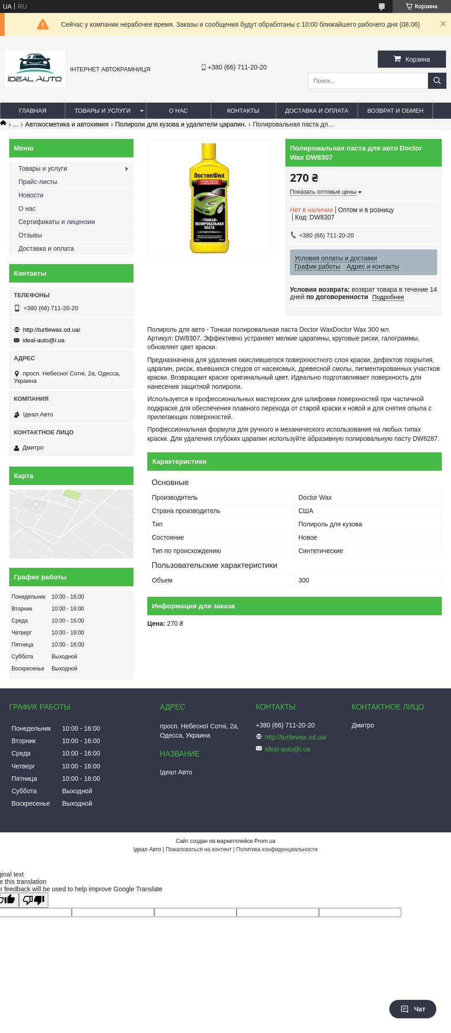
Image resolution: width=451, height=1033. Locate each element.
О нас (178, 110)
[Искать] (437, 81)
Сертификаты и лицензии (56, 221)
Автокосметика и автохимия (67, 124)
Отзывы (30, 235)
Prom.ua (264, 841)
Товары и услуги (103, 110)
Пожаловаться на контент (198, 849)
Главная (32, 110)
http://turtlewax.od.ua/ (51, 329)
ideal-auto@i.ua (43, 340)
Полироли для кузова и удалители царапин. (180, 124)
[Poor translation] (33, 900)
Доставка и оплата (316, 110)
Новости (30, 195)
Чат (412, 1009)
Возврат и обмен (395, 110)
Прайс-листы (38, 181)
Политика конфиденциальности (277, 849)
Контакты (243, 110)
